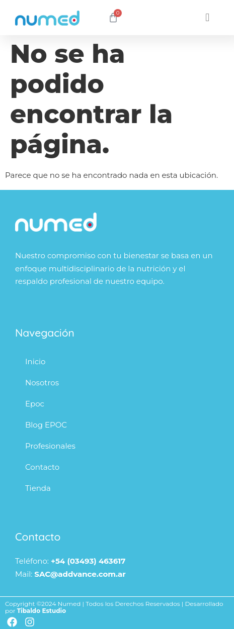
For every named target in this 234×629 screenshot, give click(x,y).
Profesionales (50, 446)
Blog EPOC (46, 425)
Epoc (34, 403)
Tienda (38, 488)
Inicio (35, 361)
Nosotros (42, 382)
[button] (207, 18)
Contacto (42, 467)
